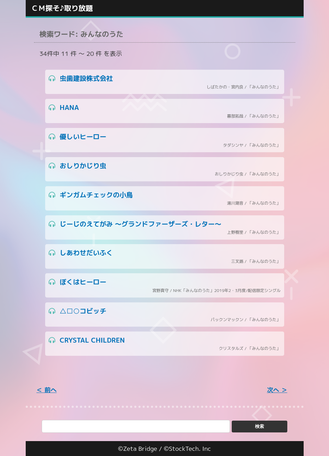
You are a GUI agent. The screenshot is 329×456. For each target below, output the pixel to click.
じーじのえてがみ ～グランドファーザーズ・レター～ (165, 227)
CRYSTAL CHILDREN (165, 343)
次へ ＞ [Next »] (277, 390)
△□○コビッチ (165, 314)
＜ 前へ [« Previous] (46, 390)
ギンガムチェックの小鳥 (165, 198)
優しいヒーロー (165, 140)
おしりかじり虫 (165, 169)
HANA (165, 111)
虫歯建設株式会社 (165, 82)
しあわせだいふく (165, 256)
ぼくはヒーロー (165, 285)
